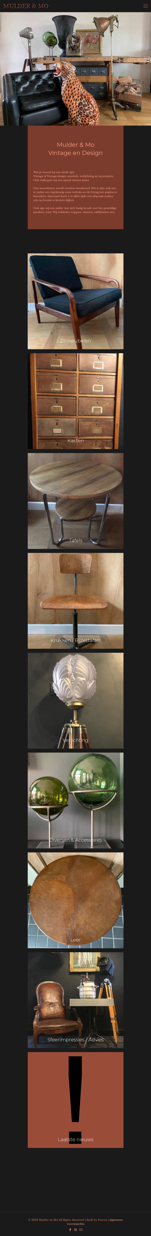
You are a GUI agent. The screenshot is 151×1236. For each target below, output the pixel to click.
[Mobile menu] (145, 6)
